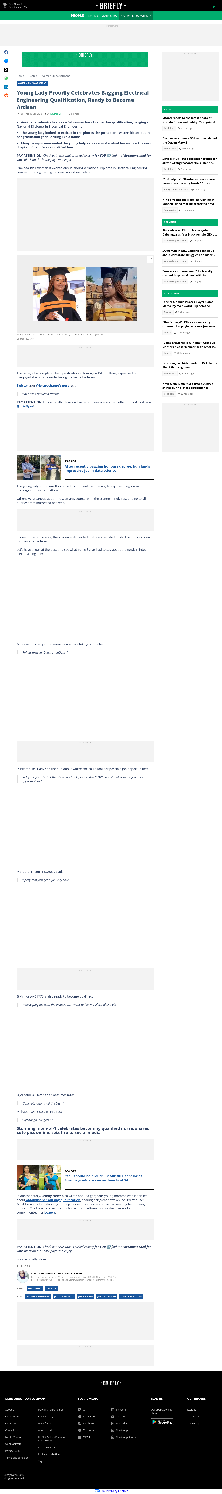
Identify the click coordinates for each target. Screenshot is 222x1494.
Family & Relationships (102, 17)
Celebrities (169, 129)
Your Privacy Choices (111, 1492)
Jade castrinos (64, 1297)
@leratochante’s (48, 386)
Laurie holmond (131, 1297)
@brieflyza (25, 407)
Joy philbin (85, 1297)
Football (168, 313)
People (77, 16)
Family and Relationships (176, 190)
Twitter (22, 386)
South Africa (170, 149)
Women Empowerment (136, 17)
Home (20, 76)
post (65, 386)
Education (35, 1289)
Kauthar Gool (56, 114)
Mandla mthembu (38, 1297)
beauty (49, 1213)
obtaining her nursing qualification (52, 1201)
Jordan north (106, 1297)
